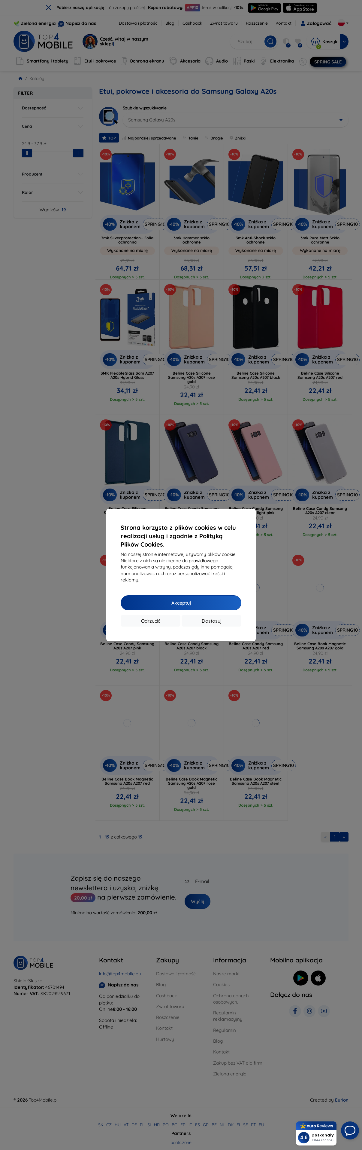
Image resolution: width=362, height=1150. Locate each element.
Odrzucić (150, 621)
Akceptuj (181, 603)
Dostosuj (212, 621)
